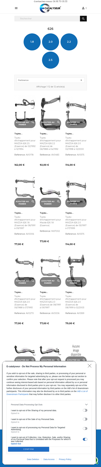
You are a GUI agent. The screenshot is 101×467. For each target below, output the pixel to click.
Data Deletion (33, 459)
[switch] (85, 410)
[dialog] (49, 413)
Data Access (49, 459)
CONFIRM (28, 449)
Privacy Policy (65, 459)
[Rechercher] (50, 18)
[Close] (90, 366)
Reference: (19, 154)
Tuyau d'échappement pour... (22, 134)
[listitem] (49, 404)
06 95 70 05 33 (60, 1)
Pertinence (50, 80)
